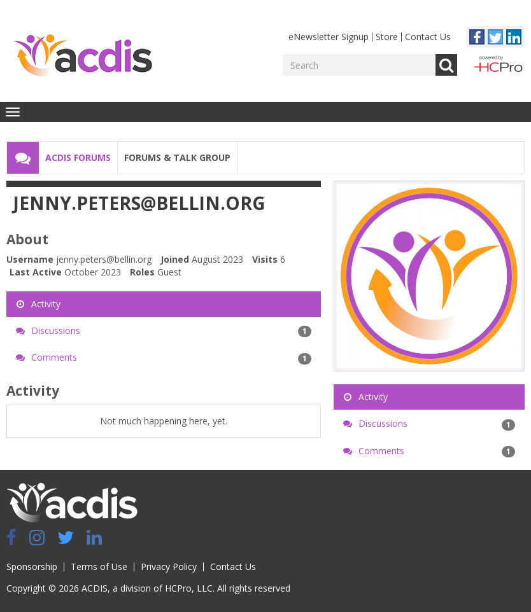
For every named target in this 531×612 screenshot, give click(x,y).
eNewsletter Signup (328, 37)
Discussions (163, 330)
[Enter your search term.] (359, 65)
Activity (38, 304)
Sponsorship (31, 566)
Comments (163, 357)
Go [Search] (446, 65)
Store (387, 37)
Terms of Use (99, 566)
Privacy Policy (169, 566)
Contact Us (428, 37)
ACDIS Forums (78, 157)
